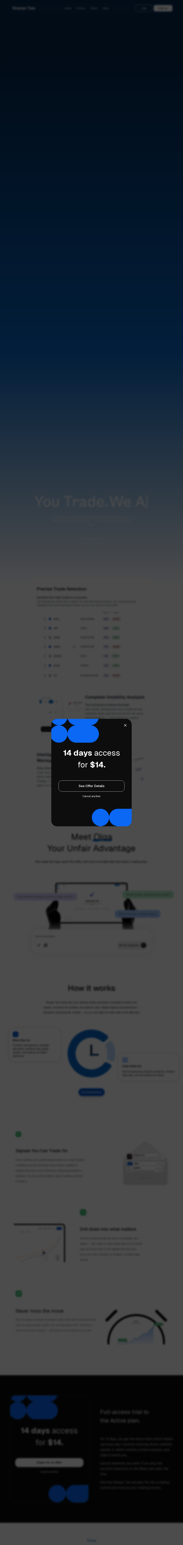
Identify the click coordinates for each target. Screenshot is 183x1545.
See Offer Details (92, 786)
